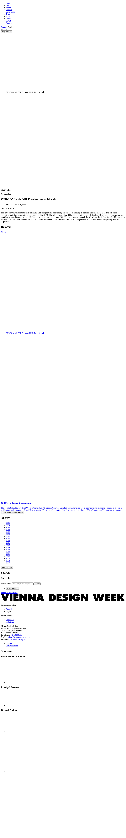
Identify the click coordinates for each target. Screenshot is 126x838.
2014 (8, 547)
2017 (8, 541)
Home (8, 3)
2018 (8, 538)
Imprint (9, 643)
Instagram (22, 639)
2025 (8, 523)
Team (8, 14)
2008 (8, 561)
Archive (9, 23)
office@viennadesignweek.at (19, 637)
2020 (8, 534)
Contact (9, 18)
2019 (8, 536)
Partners (9, 10)
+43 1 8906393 (16, 635)
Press (8, 16)
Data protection (12, 646)
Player (8, 21)
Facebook (13, 639)
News (8, 5)
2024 (8, 525)
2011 (8, 554)
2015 (8, 545)
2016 (8, 543)
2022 (8, 530)
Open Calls (10, 12)
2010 (8, 556)
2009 (8, 558)
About (8, 7)
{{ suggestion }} (12, 588)
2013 (8, 549)
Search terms (6, 584)
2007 (8, 563)
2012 (8, 552)
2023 (8, 527)
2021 (8, 532)
